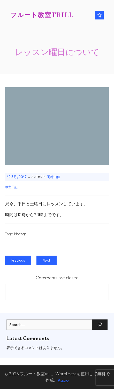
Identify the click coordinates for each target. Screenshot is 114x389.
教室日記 (11, 187)
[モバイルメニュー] (99, 15)
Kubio (63, 380)
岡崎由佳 (53, 177)
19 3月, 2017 (17, 177)
